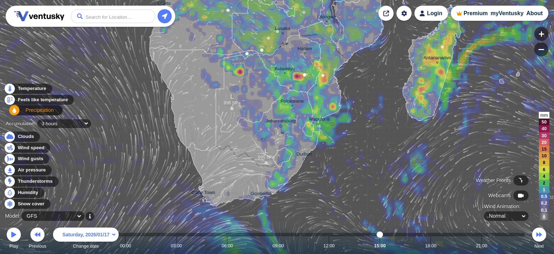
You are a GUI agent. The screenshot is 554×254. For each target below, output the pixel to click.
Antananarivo (437, 58)
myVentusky (506, 13)
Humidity (24, 193)
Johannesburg (281, 122)
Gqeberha (261, 194)
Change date (86, 239)
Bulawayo (285, 69)
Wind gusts (26, 159)
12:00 (329, 245)
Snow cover (27, 204)
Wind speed (27, 148)
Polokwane (292, 101)
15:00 (380, 245)
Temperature (28, 90)
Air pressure (28, 170)
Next (539, 239)
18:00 (430, 245)
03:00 (176, 245)
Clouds (22, 137)
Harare (304, 49)
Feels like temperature (39, 102)
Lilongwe (326, 17)
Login (434, 13)
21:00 (481, 245)
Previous (37, 239)
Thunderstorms (31, 181)
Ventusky (38, 16)
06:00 (227, 245)
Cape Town (203, 194)
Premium (476, 13)
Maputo (317, 120)
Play (14, 239)
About (534, 13)
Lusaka (282, 29)
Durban (304, 155)
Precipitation (28, 113)
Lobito (164, 4)
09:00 (278, 245)
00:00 (125, 245)
